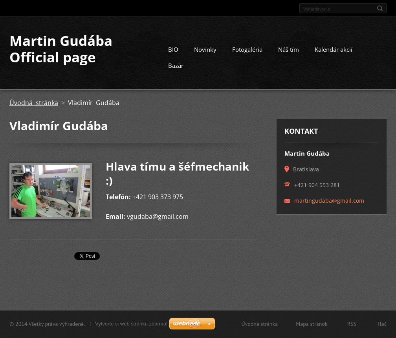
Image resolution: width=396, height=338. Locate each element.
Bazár (175, 65)
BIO (173, 49)
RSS (351, 323)
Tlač (382, 323)
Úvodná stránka (33, 102)
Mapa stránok (312, 323)
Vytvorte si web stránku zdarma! (131, 324)
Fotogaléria (247, 49)
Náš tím (288, 49)
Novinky (205, 49)
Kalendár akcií (333, 49)
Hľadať (380, 8)
